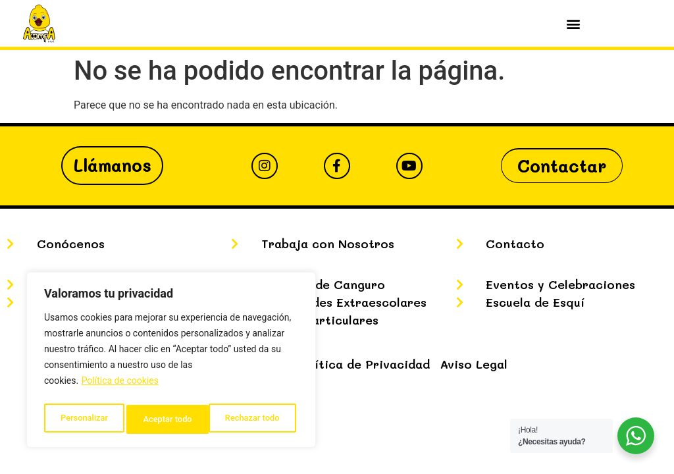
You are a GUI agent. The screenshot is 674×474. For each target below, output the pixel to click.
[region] (171, 363)
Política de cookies (120, 386)
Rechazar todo (170, 419)
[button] (573, 23)
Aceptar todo (258, 419)
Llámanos (112, 165)
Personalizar (83, 419)
